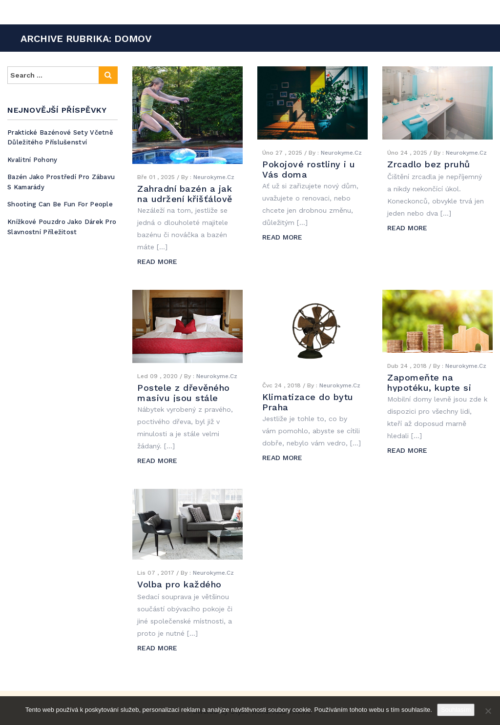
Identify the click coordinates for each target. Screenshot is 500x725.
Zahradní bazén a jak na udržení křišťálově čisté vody (184, 198)
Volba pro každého (179, 584)
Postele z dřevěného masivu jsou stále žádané (183, 398)
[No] (488, 711)
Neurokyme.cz (213, 177)
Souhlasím (456, 709)
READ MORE (157, 261)
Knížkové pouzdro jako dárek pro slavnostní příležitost (61, 227)
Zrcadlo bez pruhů (428, 164)
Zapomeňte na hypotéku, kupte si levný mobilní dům (429, 387)
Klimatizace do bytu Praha (308, 402)
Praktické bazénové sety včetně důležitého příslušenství (60, 137)
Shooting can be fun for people (60, 204)
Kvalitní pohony (32, 159)
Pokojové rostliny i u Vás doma (308, 169)
